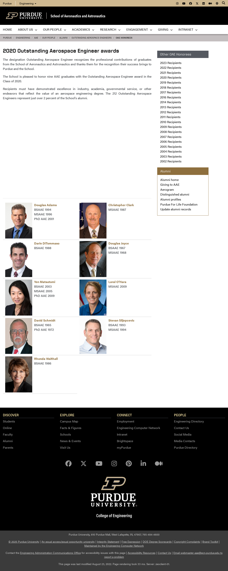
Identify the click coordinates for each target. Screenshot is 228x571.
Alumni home (169, 179)
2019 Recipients (170, 82)
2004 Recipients (171, 151)
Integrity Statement (108, 541)
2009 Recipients (171, 126)
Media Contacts (184, 441)
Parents (8, 447)
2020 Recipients (171, 77)
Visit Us (65, 447)
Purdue (7, 37)
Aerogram (167, 189)
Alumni (8, 441)
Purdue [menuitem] (7, 3)
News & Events (70, 441)
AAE (36, 37)
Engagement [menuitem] (139, 29)
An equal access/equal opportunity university (68, 541)
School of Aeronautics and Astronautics (78, 15)
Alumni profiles (170, 199)
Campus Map (69, 421)
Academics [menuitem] (83, 29)
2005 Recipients (171, 146)
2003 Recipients (171, 156)
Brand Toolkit (210, 541)
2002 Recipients (171, 161)
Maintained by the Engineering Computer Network (114, 545)
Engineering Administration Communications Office (50, 553)
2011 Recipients (170, 117)
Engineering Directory (189, 421)
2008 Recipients (171, 131)
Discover (11, 414)
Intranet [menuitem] (188, 29)
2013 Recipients (170, 107)
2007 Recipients (171, 136)
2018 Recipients (170, 87)
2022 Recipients (170, 67)
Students (9, 421)
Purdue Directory (185, 447)
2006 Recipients (171, 141)
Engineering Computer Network (138, 428)
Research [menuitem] (110, 29)
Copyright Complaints (187, 541)
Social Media (182, 434)
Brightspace (125, 441)
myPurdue (124, 447)
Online (7, 428)
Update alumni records (175, 209)
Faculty (8, 434)
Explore (67, 414)
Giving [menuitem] (165, 29)
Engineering (27, 3)
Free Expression (131, 541)
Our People (48, 37)
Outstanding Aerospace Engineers (92, 37)
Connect (124, 414)
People (180, 414)
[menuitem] (177, 3)
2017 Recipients (170, 92)
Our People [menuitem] (54, 29)
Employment (125, 421)
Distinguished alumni (174, 194)
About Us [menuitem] (27, 29)
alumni (63, 37)
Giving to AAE (170, 184)
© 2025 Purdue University (23, 541)
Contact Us (181, 428)
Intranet (122, 434)
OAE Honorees (124, 37)
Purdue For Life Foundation (179, 204)
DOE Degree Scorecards (157, 541)
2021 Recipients (170, 72)
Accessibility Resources (141, 553)
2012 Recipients (170, 112)
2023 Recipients (171, 62)
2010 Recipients (170, 122)
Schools (65, 434)
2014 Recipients (170, 102)
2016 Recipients (170, 97)
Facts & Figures (70, 428)
